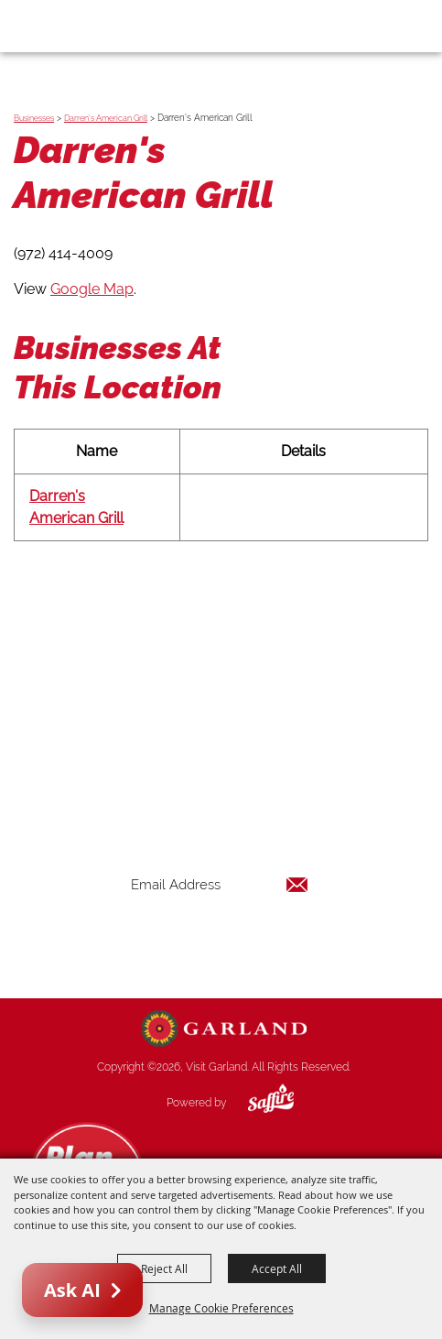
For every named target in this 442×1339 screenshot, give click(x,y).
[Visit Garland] (65, 25)
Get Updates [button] (220, 944)
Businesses (34, 118)
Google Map (92, 289)
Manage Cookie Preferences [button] (221, 1308)
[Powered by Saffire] (257, 1102)
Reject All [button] (164, 1268)
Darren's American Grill (105, 118)
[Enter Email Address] (219, 885)
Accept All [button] (277, 1268)
